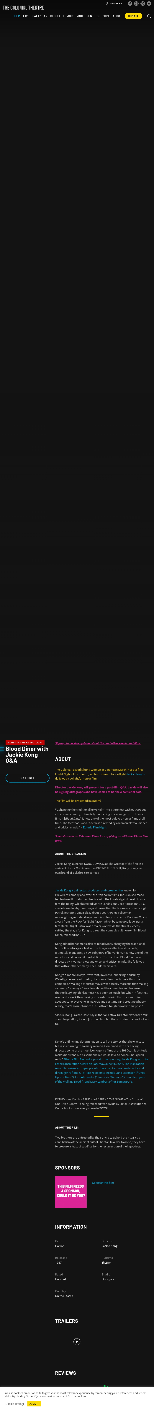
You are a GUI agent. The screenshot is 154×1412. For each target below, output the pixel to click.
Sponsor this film (103, 1182)
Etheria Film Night (95, 827)
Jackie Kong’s (136, 774)
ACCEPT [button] (34, 1403)
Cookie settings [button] (15, 1403)
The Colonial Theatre (23, 8)
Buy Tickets (28, 778)
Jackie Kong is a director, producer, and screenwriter (89, 890)
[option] (101, 1192)
